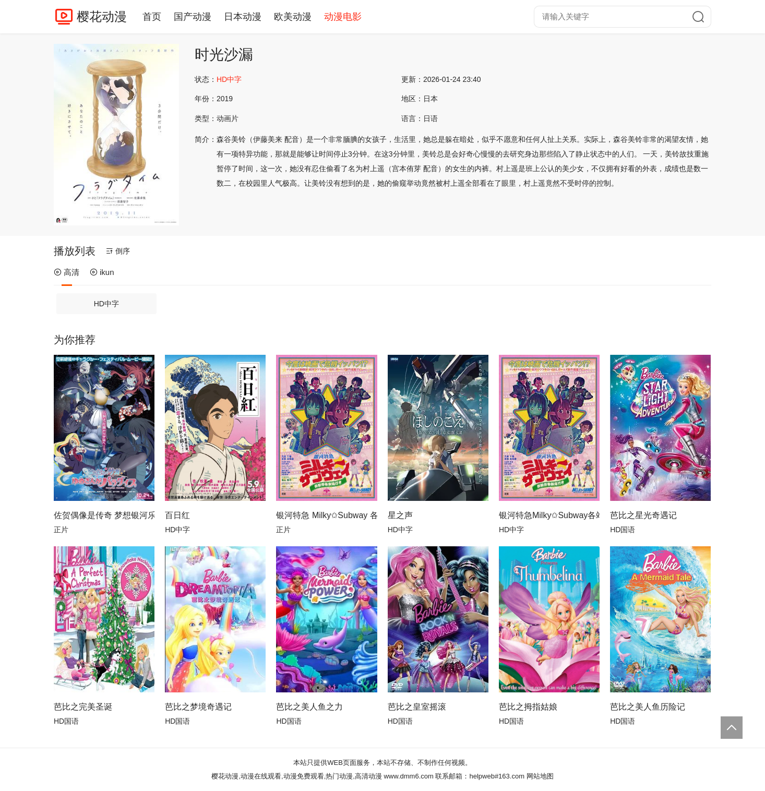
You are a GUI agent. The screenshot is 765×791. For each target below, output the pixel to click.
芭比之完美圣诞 (83, 706)
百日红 (177, 515)
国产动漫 (192, 16)
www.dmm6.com (408, 776)
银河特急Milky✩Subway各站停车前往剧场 (549, 515)
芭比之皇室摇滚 (417, 706)
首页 (151, 16)
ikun (102, 272)
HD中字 (106, 303)
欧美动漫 (293, 16)
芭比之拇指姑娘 (528, 706)
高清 (66, 272)
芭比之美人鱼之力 (309, 706)
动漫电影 (343, 16)
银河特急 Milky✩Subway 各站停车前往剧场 (326, 515)
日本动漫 (242, 16)
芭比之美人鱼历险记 (647, 706)
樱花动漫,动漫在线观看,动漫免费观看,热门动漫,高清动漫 (296, 776)
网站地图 (540, 776)
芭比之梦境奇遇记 (198, 706)
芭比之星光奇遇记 (643, 515)
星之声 (400, 515)
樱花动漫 (102, 16)
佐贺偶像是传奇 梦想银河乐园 (104, 515)
